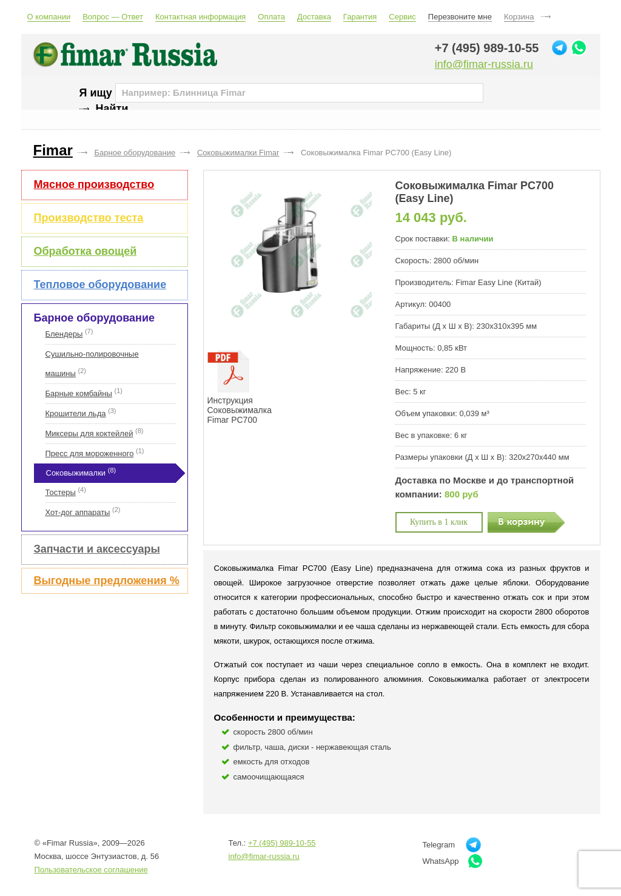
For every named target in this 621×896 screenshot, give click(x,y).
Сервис (402, 16)
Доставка (314, 16)
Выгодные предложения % (107, 580)
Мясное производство (94, 184)
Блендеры (64, 334)
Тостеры (60, 492)
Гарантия (360, 16)
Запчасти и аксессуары (97, 549)
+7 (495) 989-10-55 (487, 47)
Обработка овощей (85, 251)
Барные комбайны (78, 393)
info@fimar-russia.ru (484, 64)
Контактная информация (200, 16)
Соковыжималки (76, 472)
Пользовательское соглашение (91, 869)
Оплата (271, 16)
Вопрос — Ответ (112, 16)
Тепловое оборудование (100, 284)
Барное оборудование (94, 318)
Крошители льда (75, 413)
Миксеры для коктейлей (89, 433)
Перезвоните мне (460, 16)
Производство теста (89, 218)
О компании (49, 16)
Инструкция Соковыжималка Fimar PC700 (239, 387)
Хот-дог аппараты (77, 512)
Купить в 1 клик (439, 522)
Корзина (519, 16)
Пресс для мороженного (89, 453)
